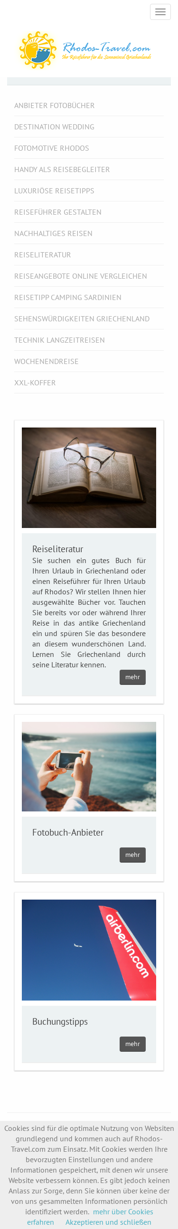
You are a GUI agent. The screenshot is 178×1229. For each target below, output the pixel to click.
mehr (132, 677)
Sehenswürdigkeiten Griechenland (82, 318)
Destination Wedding (54, 126)
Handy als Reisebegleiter (62, 169)
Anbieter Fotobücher (54, 105)
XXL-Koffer (35, 382)
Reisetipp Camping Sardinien (68, 297)
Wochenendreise (46, 361)
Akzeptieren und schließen (108, 1222)
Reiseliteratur (42, 254)
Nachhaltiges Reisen (53, 233)
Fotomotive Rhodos (51, 148)
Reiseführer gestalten (58, 212)
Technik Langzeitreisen (59, 340)
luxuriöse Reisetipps (54, 190)
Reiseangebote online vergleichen (80, 276)
